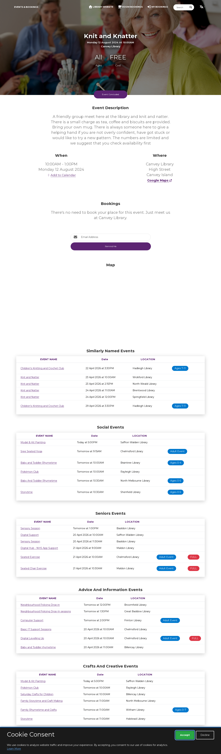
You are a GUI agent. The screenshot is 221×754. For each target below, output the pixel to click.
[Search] (180, 7)
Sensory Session (30, 528)
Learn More (14, 748)
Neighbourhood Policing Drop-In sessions (46, 611)
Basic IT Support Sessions (36, 629)
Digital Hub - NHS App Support (39, 548)
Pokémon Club (30, 471)
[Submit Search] (191, 7)
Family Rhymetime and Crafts (39, 709)
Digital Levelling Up (32, 638)
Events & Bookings (26, 7)
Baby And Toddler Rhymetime (39, 480)
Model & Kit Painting (33, 442)
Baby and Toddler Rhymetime (39, 462)
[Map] (110, 304)
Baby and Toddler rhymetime (38, 647)
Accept (185, 735)
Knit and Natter (30, 377)
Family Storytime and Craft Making (42, 700)
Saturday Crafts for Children (37, 694)
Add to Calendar (61, 175)
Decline (205, 735)
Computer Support (32, 620)
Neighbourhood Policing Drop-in (40, 604)
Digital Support (30, 534)
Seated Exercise (30, 557)
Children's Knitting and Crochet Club (42, 368)
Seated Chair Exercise (34, 568)
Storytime (27, 492)
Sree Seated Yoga (31, 451)
